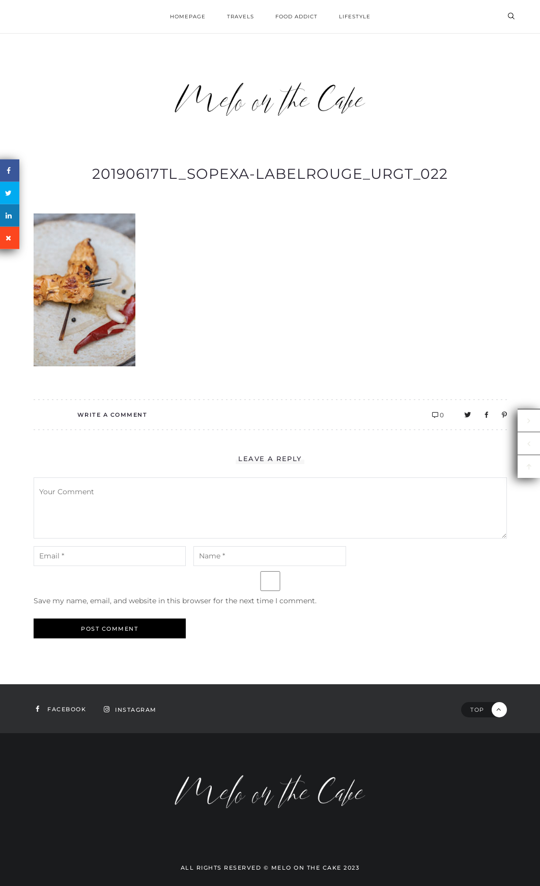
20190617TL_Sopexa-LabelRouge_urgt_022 (270, 173)
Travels (240, 16)
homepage (188, 16)
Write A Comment (112, 414)
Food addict (296, 16)
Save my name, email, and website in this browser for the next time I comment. (175, 600)
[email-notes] (110, 556)
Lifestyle (355, 16)
